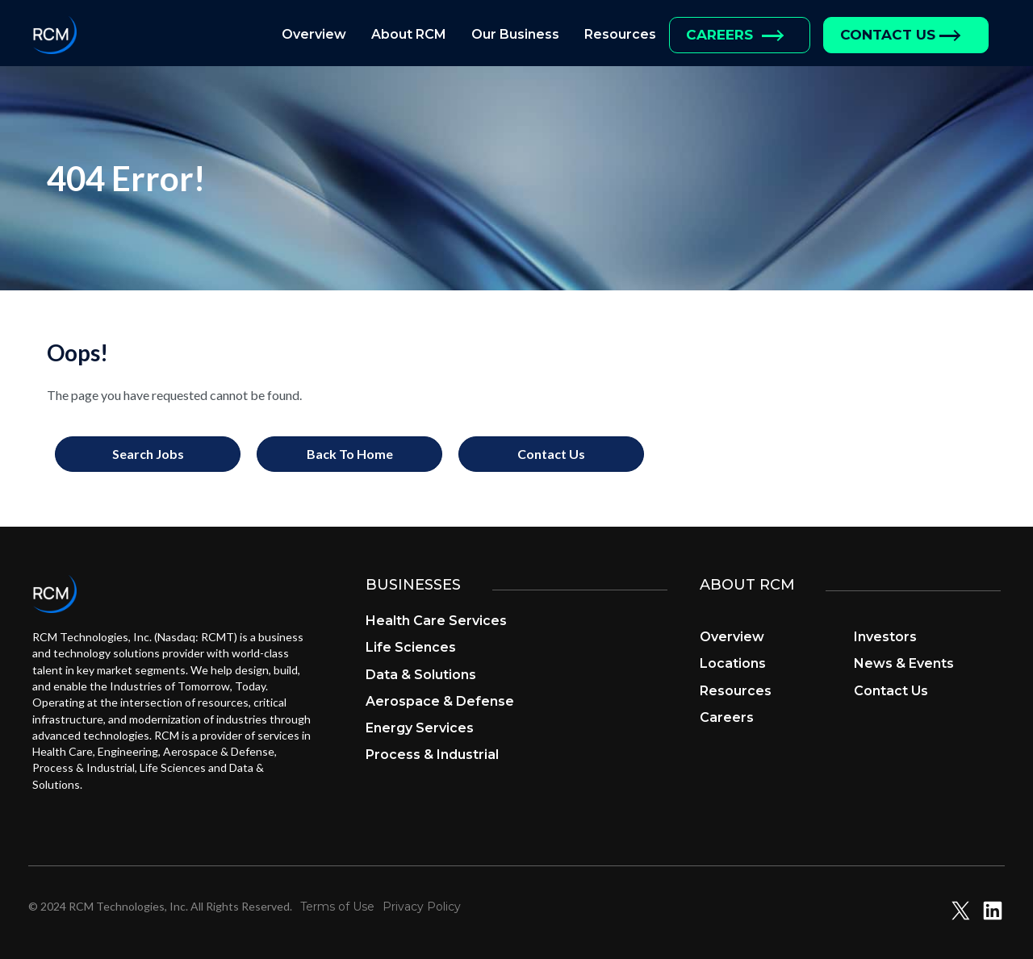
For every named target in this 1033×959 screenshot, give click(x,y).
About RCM (408, 34)
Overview (314, 34)
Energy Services (420, 728)
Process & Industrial (432, 754)
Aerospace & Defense (440, 701)
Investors (885, 636)
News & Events (904, 663)
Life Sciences (411, 647)
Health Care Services (436, 620)
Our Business (515, 34)
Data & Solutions (421, 674)
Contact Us (887, 35)
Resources (620, 34)
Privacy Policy (422, 906)
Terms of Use (337, 906)
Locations (733, 663)
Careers (719, 35)
